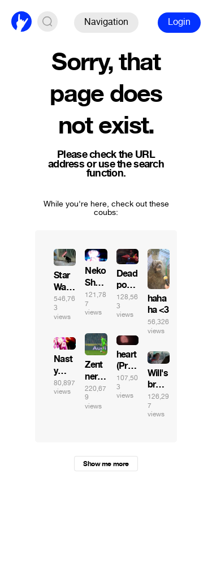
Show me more (105, 463)
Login (179, 22)
